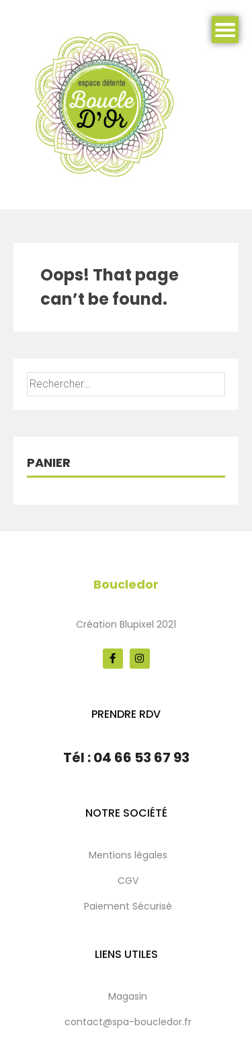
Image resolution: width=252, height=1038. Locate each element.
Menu (225, 29)
